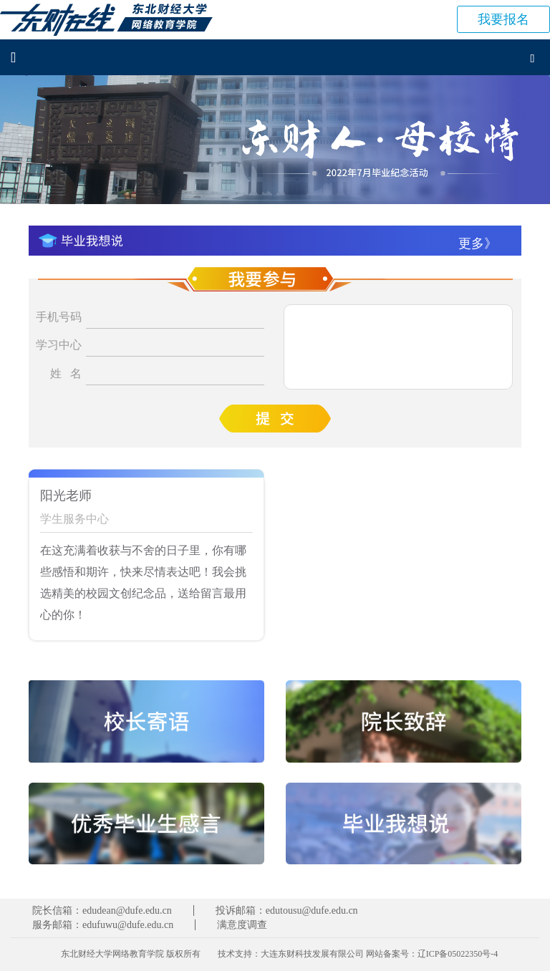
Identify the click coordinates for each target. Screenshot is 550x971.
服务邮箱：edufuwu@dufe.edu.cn (102, 924)
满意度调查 (242, 924)
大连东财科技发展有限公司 (312, 954)
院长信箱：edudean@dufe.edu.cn (102, 910)
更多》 (477, 243)
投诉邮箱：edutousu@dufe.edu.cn (287, 910)
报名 (503, 19)
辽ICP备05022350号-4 (458, 954)
